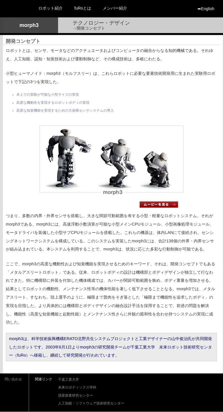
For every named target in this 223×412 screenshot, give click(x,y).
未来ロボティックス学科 (77, 387)
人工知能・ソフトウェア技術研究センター (91, 403)
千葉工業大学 (68, 379)
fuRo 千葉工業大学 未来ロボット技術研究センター (16, 8)
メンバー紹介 (115, 8)
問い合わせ (13, 379)
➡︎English (205, 8)
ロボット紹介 (50, 8)
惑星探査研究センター (75, 395)
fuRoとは (82, 8)
